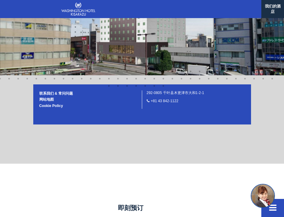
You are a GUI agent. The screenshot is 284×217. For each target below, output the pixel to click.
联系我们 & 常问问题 (56, 18)
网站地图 (46, 24)
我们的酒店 (273, 9)
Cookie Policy (51, 31)
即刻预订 (130, 207)
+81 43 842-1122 (164, 26)
